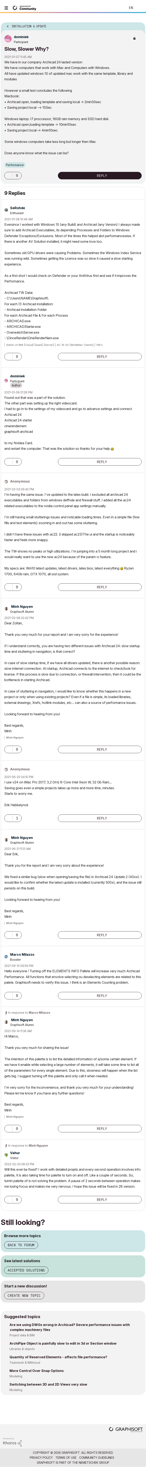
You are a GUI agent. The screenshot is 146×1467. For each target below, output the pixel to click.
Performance (15, 165)
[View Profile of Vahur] (15, 1153)
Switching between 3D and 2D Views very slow (48, 1384)
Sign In (139, 8)
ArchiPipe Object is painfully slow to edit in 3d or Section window (63, 1343)
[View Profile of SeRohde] (17, 208)
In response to (29, 1012)
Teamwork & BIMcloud (25, 1362)
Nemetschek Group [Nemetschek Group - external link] (94, 1462)
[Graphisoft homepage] (126, 1430)
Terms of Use (66, 1457)
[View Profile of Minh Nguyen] (22, 606)
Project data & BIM (22, 1335)
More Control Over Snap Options (37, 1371)
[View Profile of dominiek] (21, 37)
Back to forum (21, 1245)
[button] (8, 175)
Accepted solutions (26, 1270)
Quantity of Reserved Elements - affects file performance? (58, 1357)
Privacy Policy (41, 1457)
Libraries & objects (22, 1349)
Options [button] (139, 25)
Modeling (16, 1376)
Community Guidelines (96, 1457)
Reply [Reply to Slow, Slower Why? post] (102, 176)
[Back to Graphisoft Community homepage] (25, 7)
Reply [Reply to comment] (102, 357)
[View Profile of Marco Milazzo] (22, 954)
